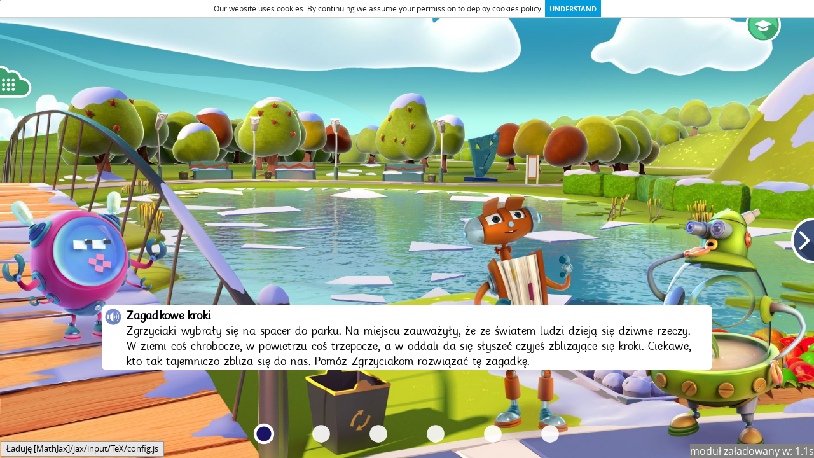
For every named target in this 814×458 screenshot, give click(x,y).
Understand (573, 8)
